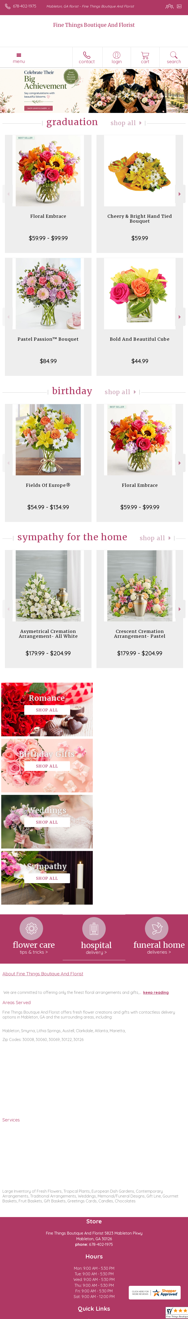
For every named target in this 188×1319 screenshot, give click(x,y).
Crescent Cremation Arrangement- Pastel (139, 634)
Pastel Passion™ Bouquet (48, 339)
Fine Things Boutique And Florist (94, 25)
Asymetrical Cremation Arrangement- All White (48, 634)
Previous (7, 194)
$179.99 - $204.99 (48, 653)
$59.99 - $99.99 (48, 238)
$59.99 (139, 238)
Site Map (112, 1315)
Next (180, 194)
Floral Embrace (48, 216)
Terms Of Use (18, 1315)
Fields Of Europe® (48, 485)
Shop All (123, 123)
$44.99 (139, 361)
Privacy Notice (47, 1315)
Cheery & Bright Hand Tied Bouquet (139, 218)
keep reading (156, 880)
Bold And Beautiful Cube (140, 339)
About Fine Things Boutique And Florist (42, 861)
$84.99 (48, 361)
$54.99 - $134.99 (48, 507)
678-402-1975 (24, 6)
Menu (19, 61)
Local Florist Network (82, 1315)
